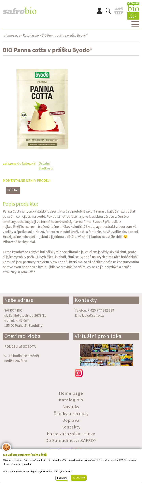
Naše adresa (19, 300)
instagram (106, 373)
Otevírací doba (22, 336)
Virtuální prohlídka (98, 336)
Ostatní (44, 163)
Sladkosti (46, 168)
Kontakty (86, 300)
